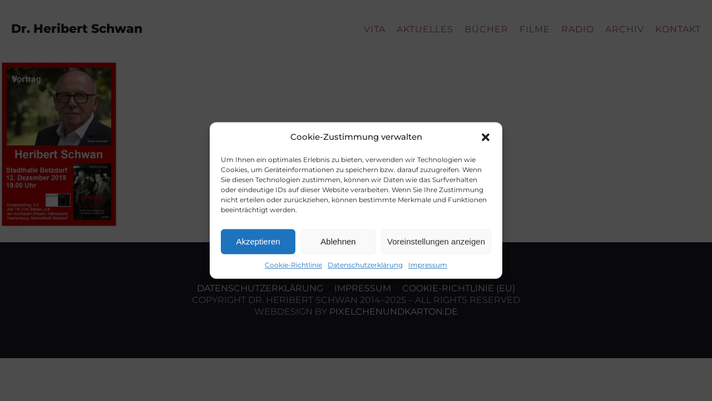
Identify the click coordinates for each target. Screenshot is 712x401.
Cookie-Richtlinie (293, 265)
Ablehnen (337, 241)
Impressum (427, 265)
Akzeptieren (258, 241)
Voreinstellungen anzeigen (436, 241)
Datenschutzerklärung (365, 265)
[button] (485, 137)
